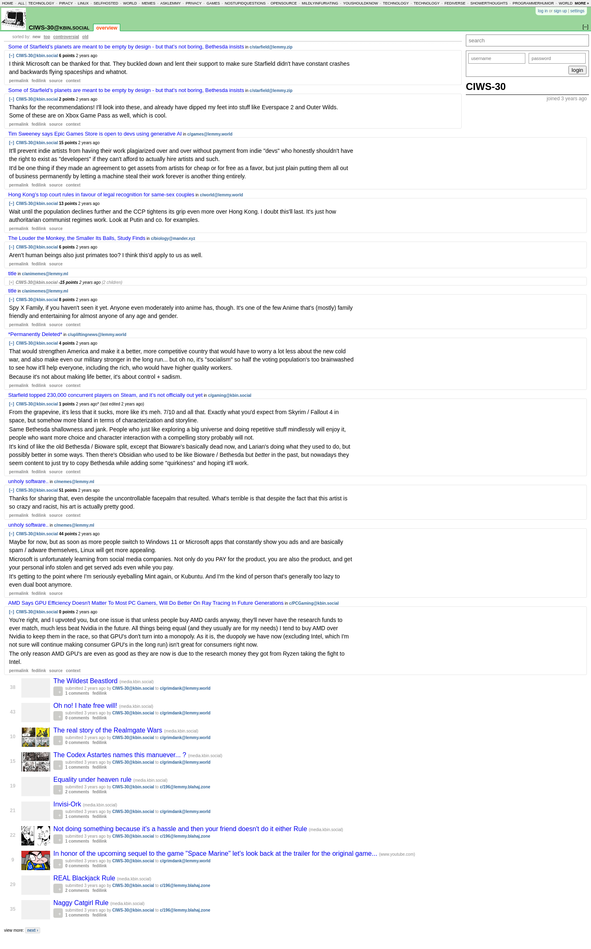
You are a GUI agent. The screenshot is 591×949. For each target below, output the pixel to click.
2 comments (77, 792)
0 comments (77, 718)
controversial (66, 37)
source (56, 80)
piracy (66, 3)
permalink (18, 80)
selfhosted (106, 3)
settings (577, 11)
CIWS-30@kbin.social (59, 27)
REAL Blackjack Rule (85, 878)
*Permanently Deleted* (35, 334)
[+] (11, 282)
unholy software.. (28, 481)
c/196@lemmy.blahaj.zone (185, 787)
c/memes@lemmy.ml (74, 481)
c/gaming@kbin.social (229, 395)
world (130, 3)
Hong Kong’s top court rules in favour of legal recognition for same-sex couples (101, 194)
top (47, 37)
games (213, 3)
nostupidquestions (245, 3)
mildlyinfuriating (320, 3)
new (36, 37)
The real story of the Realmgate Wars (108, 730)
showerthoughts (489, 3)
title (12, 273)
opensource (283, 3)
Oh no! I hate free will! (86, 705)
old (85, 37)
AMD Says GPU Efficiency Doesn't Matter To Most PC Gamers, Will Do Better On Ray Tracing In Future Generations (146, 603)
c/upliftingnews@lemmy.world (97, 334)
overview (106, 28)
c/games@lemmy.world (209, 134)
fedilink (39, 80)
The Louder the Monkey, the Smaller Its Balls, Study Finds (76, 238)
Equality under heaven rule (93, 779)
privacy (194, 3)
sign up (560, 11)
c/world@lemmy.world (221, 195)
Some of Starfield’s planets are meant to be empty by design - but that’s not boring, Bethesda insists (126, 47)
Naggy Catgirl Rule (81, 902)
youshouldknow (360, 3)
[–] (11, 55)
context (73, 80)
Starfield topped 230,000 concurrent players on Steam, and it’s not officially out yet (105, 395)
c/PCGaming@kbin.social (314, 603)
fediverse (454, 3)
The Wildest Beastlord (86, 680)
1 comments (77, 693)
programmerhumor (533, 3)
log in (543, 11)
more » (582, 3)
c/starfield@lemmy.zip (271, 47)
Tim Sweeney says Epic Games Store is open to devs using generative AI (95, 134)
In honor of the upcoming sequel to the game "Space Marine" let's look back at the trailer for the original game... (216, 853)
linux (83, 3)
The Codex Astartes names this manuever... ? (120, 754)
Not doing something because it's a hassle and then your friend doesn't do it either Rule (181, 828)
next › (32, 930)
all (21, 3)
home (7, 3)
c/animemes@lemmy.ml (45, 274)
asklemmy (170, 3)
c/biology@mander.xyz (173, 238)
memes (148, 3)
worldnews (571, 3)
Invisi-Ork (68, 804)
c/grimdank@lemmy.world (185, 688)
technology (41, 3)
